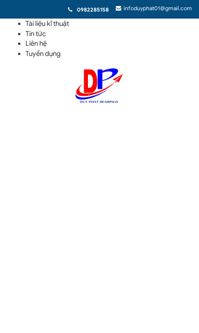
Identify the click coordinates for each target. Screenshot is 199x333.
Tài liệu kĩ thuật (47, 23)
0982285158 (93, 9)
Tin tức (35, 34)
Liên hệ (36, 43)
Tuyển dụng (43, 53)
